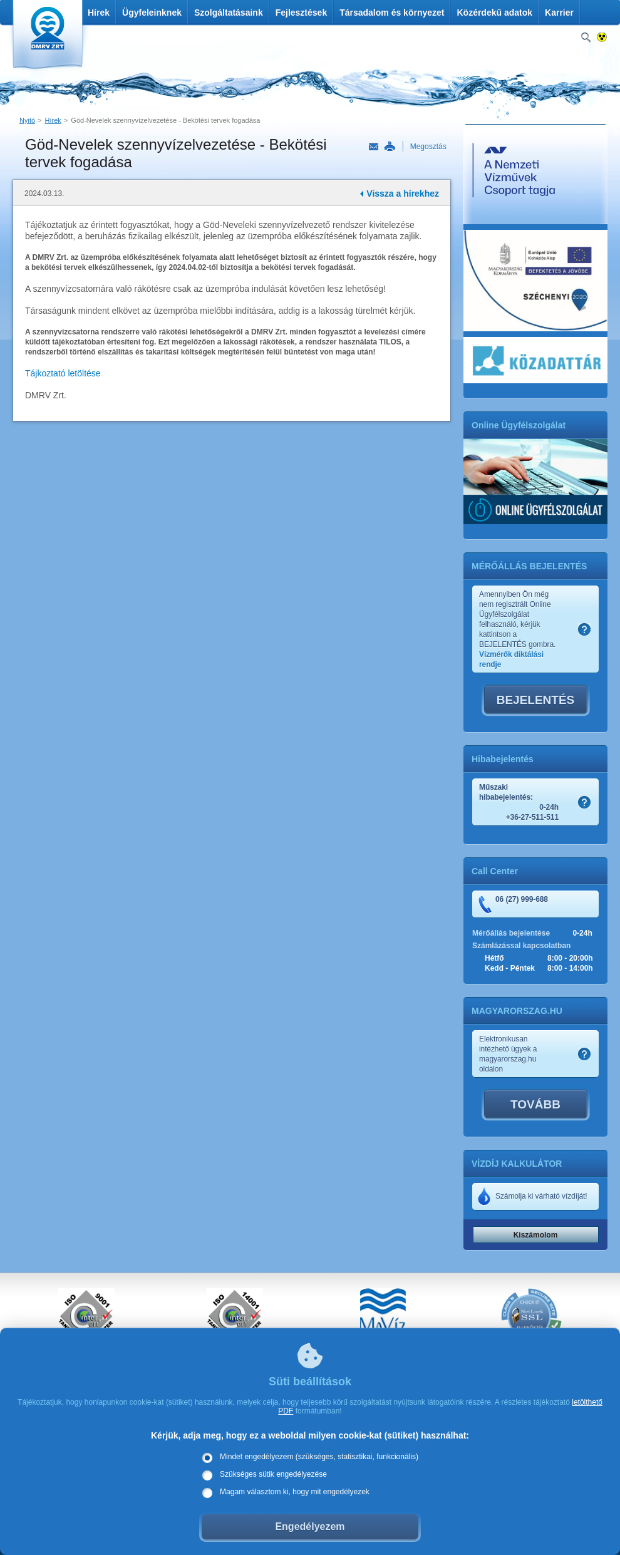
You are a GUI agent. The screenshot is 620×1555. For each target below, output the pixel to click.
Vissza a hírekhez (402, 194)
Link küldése (373, 147)
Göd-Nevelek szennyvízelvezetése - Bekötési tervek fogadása (165, 120)
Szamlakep (584, 629)
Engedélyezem (309, 1526)
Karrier (559, 13)
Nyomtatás (389, 146)
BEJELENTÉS (536, 699)
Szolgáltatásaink (228, 13)
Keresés (586, 38)
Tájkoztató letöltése (63, 373)
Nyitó (27, 120)
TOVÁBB (535, 1104)
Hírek (99, 13)
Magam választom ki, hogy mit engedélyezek (294, 1491)
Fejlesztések (302, 13)
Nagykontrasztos (602, 38)
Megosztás (428, 146)
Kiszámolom (536, 1235)
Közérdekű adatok (494, 13)
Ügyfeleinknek (152, 13)
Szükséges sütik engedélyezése (273, 1474)
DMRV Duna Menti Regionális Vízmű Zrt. (46, 37)
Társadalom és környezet (391, 13)
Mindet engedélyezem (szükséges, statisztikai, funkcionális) (319, 1456)
